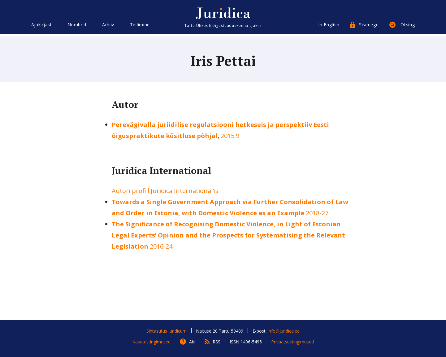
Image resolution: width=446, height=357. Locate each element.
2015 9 (230, 136)
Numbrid (76, 27)
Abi (192, 342)
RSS (216, 342)
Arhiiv (108, 27)
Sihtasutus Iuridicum (166, 331)
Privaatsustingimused (292, 342)
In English (328, 27)
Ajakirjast (41, 27)
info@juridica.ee (284, 331)
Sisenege (369, 27)
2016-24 (228, 235)
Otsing (408, 27)
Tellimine (140, 27)
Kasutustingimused (151, 342)
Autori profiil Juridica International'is (165, 191)
